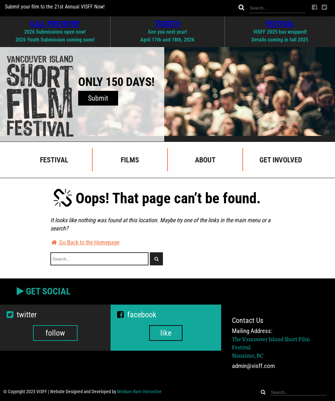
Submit (98, 98)
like (165, 333)
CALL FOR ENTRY (55, 23)
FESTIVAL (280, 23)
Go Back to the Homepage (84, 242)
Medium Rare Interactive (139, 391)
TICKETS (167, 23)
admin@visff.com (253, 366)
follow (55, 333)
